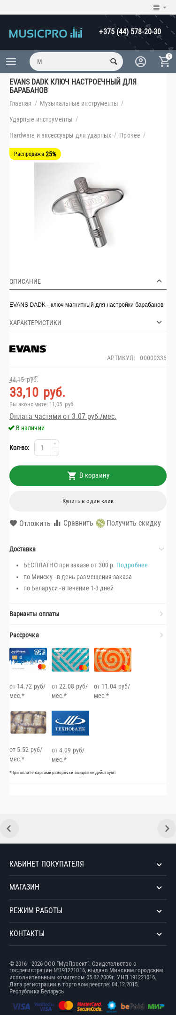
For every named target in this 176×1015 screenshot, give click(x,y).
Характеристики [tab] (86, 322)
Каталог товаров (11, 61)
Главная (20, 103)
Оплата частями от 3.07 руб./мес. (63, 416)
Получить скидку (128, 523)
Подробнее (132, 565)
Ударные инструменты (41, 119)
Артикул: (121, 358)
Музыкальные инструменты (79, 103)
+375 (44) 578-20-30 (130, 31)
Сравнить (73, 523)
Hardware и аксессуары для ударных (60, 135)
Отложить (30, 523)
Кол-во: (19, 447)
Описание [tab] (86, 281)
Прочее (129, 135)
